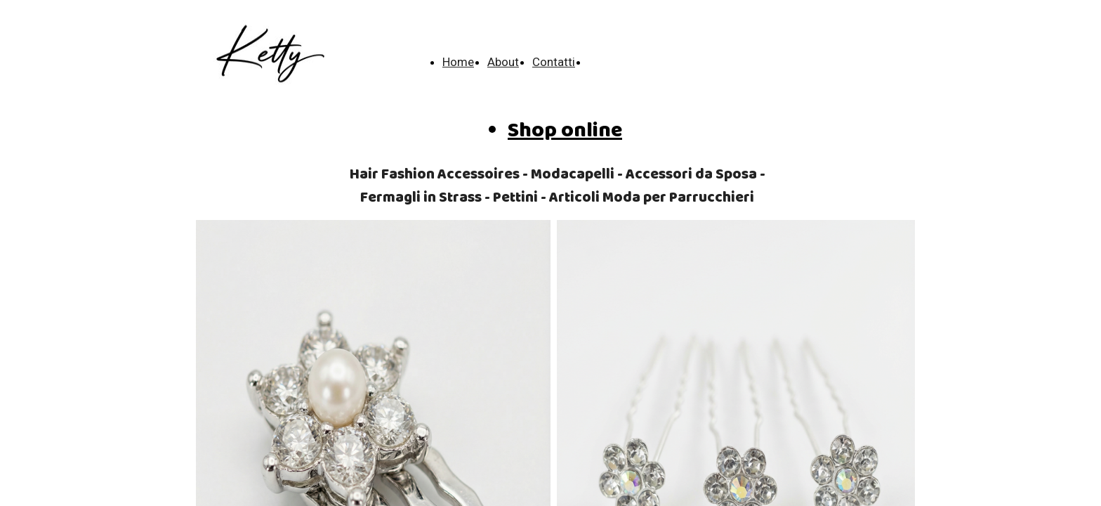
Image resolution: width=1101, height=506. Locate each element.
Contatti (553, 62)
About (503, 62)
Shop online (565, 131)
